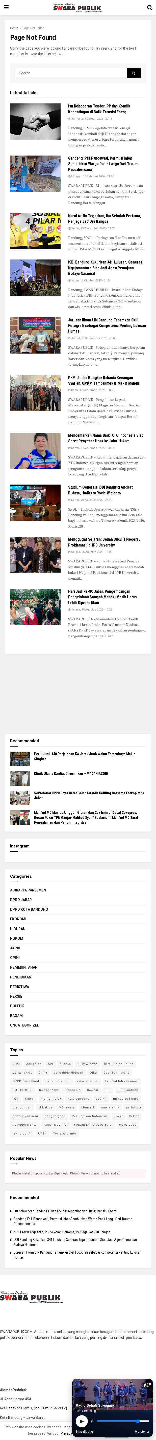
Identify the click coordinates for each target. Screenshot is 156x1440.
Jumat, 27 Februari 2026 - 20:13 (90, 118)
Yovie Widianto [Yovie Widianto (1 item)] (64, 1133)
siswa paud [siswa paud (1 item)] (128, 1124)
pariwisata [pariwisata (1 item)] (134, 1107)
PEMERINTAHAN (24, 967)
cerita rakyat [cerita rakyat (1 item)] (22, 1072)
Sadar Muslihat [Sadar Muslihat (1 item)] (55, 1124)
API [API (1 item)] (50, 1064)
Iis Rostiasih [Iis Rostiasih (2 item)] (48, 1090)
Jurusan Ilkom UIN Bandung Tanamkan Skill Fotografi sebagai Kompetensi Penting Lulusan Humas (107, 326)
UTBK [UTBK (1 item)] (42, 1133)
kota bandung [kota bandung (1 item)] (78, 1098)
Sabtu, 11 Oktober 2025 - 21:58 (89, 280)
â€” (147, 1385)
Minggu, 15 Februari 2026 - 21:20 (91, 176)
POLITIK (17, 1006)
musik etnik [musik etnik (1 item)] (110, 1107)
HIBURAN (17, 929)
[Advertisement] (78, 693)
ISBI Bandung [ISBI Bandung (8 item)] (127, 1090)
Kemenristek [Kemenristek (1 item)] (51, 1098)
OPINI (15, 958)
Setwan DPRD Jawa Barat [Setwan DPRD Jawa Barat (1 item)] (93, 1124)
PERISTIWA (19, 987)
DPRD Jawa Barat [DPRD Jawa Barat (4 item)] (26, 1081)
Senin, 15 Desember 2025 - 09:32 (91, 228)
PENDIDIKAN (20, 977)
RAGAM (16, 1016)
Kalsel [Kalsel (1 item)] (30, 1098)
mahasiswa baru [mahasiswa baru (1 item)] (125, 1098)
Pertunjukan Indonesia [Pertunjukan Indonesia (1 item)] (90, 1116)
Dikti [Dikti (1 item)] (93, 1072)
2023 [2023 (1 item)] (16, 1064)
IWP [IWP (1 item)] (16, 1098)
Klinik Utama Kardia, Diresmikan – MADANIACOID (71, 774)
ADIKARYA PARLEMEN (28, 890)
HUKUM (16, 938)
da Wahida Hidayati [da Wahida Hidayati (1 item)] (68, 1072)
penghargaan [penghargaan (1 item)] (55, 1116)
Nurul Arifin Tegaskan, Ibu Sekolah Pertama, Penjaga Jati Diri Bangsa (62, 1232)
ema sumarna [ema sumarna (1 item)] (88, 1081)
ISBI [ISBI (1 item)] (108, 1090)
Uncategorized (25, 1025)
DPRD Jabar (21, 900)
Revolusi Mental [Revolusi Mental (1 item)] (25, 1124)
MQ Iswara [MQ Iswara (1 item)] (67, 1107)
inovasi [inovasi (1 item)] (92, 1090)
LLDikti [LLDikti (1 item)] (101, 1098)
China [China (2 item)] (42, 1072)
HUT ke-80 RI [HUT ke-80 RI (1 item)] (23, 1090)
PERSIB (16, 996)
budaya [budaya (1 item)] (65, 1064)
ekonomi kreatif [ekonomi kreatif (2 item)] (58, 1081)
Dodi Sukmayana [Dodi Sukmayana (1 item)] (116, 1072)
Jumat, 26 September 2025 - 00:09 (92, 338)
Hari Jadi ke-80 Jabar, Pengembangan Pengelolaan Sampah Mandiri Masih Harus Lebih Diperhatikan (102, 597)
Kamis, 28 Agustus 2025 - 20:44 (90, 499)
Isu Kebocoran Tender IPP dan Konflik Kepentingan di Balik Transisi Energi (65, 1211)
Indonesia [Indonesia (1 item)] (73, 1090)
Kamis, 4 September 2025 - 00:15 (91, 448)
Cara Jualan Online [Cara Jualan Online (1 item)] (119, 1064)
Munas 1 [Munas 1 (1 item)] (87, 1107)
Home (14, 28)
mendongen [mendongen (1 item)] (22, 1107)
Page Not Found (33, 28)
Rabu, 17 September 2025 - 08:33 (91, 390)
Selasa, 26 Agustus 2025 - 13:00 (90, 552)
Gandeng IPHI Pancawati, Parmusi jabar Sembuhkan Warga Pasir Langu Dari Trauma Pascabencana (104, 164)
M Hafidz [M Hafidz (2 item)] (45, 1107)
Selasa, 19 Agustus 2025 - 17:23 (90, 609)
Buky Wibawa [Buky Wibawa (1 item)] (87, 1064)
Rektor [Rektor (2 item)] (134, 1116)
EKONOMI (18, 919)
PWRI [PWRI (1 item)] (118, 1116)
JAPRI (15, 948)
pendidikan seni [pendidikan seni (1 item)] (25, 1116)
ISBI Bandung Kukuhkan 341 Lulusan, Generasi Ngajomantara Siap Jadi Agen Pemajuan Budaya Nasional (105, 268)
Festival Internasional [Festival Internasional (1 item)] (122, 1081)
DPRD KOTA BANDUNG (29, 909)
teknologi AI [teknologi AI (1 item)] (22, 1133)
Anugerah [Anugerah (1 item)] (33, 1064)
